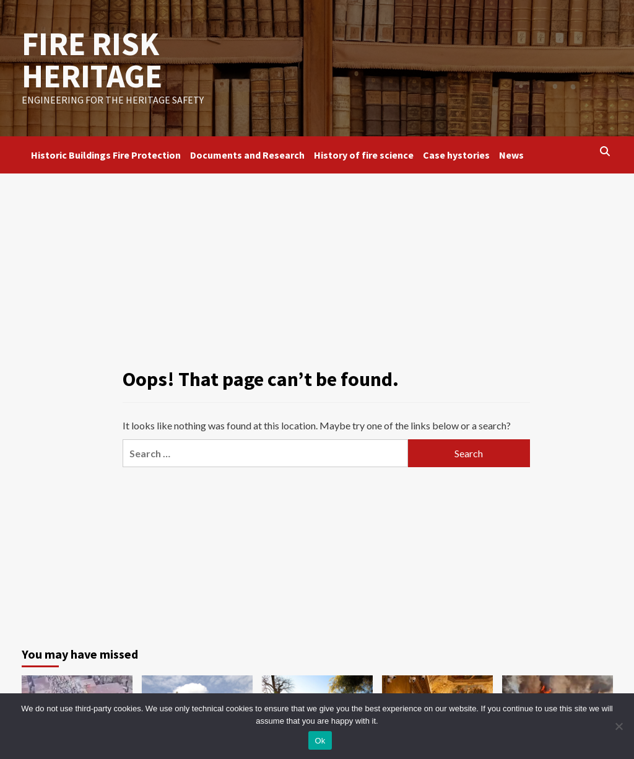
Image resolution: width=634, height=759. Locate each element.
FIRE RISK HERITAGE (92, 60)
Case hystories (456, 155)
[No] (618, 726)
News (511, 155)
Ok (320, 740)
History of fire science (364, 155)
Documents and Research (247, 155)
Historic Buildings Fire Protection (106, 155)
